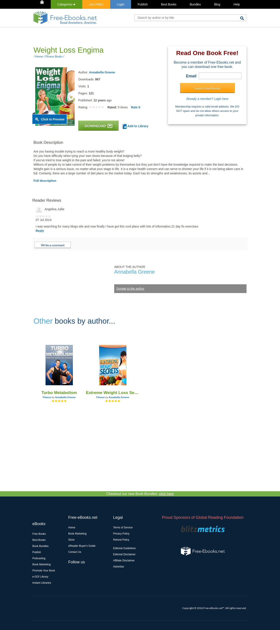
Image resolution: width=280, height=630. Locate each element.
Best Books (169, 4)
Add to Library (135, 126)
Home (71, 527)
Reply (40, 231)
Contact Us (74, 552)
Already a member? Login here (207, 99)
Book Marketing (41, 564)
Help (237, 4)
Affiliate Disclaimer (124, 560)
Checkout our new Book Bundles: (140, 494)
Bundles (195, 4)
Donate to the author (130, 288)
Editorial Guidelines (124, 548)
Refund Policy (121, 539)
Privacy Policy (121, 533)
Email (191, 76)
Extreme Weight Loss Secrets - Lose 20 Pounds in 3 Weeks (113, 392)
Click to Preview (52, 119)
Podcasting (38, 558)
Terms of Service (123, 527)
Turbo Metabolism (59, 392)
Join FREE (96, 4)
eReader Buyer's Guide (81, 545)
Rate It (135, 107)
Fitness (47, 397)
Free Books (39, 533)
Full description (44, 180)
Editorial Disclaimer (124, 554)
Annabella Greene (102, 72)
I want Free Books (207, 88)
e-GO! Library (40, 576)
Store (71, 539)
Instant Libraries (41, 582)
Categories (66, 4)
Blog (217, 4)
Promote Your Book (43, 570)
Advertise (118, 566)
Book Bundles (40, 546)
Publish (143, 4)
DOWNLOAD (98, 126)
